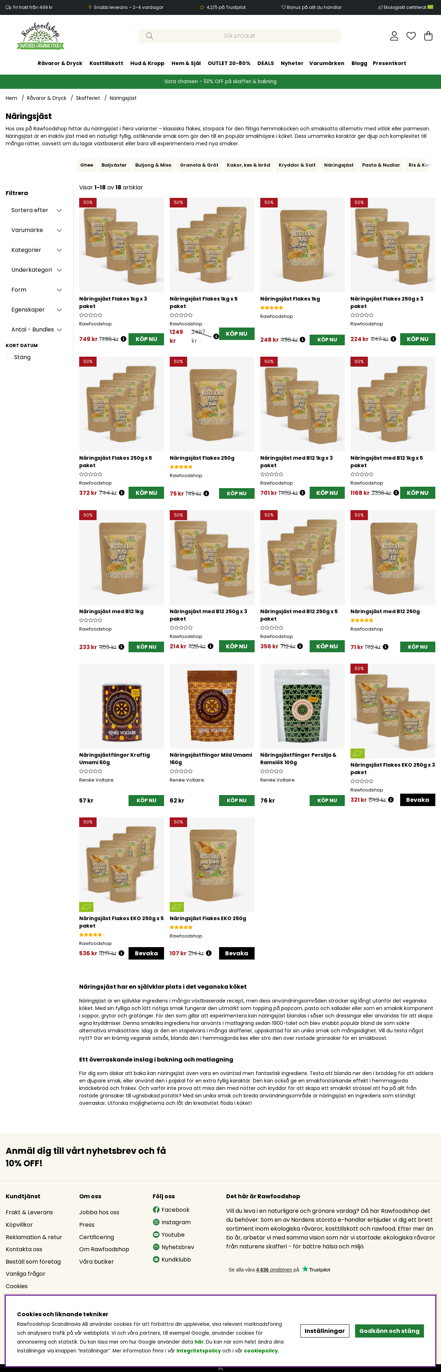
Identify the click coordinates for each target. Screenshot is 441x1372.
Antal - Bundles (32, 329)
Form (18, 290)
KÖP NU (146, 339)
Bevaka (417, 800)
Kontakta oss (24, 1249)
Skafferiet (88, 98)
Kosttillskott (106, 63)
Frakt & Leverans (29, 1212)
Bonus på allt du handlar (314, 7)
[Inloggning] (394, 35)
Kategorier (26, 250)
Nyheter (292, 63)
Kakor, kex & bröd (248, 165)
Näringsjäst (123, 98)
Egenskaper (28, 310)
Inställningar (325, 1331)
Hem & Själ (186, 63)
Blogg (359, 63)
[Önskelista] (411, 35)
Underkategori (31, 270)
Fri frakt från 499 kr (33, 7)
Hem (11, 98)
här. (200, 1342)
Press (86, 1225)
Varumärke (27, 230)
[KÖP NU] (327, 340)
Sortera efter (29, 210)
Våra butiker (96, 1262)
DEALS (265, 63)
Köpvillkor (19, 1225)
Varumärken (326, 63)
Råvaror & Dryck (60, 63)
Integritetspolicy (198, 1350)
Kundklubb (172, 1259)
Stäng (22, 357)
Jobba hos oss (99, 1212)
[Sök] (239, 36)
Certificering (96, 1237)
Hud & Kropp (147, 63)
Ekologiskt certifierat (409, 7)
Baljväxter (114, 165)
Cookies (17, 1286)
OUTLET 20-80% (229, 63)
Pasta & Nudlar (381, 165)
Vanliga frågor (25, 1274)
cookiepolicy (261, 1350)
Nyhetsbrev (173, 1247)
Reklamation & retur (34, 1237)
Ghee (86, 165)
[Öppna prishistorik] (123, 339)
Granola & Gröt (199, 165)
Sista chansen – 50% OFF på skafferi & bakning (220, 81)
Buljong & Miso (153, 165)
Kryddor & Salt (297, 165)
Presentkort (389, 63)
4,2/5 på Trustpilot (226, 7)
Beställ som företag (33, 1262)
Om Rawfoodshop (104, 1249)
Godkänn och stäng (389, 1331)
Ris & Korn (421, 165)
